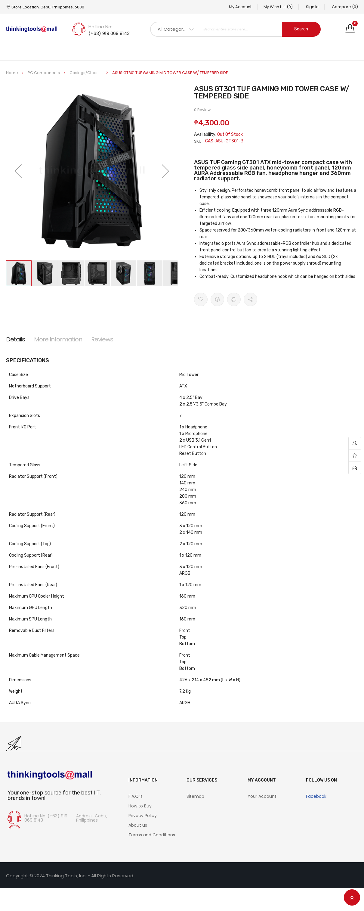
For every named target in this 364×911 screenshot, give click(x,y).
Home (12, 73)
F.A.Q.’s (135, 796)
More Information (58, 339)
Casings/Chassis (86, 73)
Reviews (102, 339)
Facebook (316, 796)
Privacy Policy (142, 815)
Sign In (312, 7)
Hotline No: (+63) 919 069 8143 (45, 818)
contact (355, 468)
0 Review (202, 109)
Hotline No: (100, 26)
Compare (345, 7)
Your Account (262, 796)
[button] (18, 171)
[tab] (15, 339)
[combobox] (235, 29)
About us (137, 825)
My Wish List (277, 7)
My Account (239, 7)
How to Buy (140, 806)
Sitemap (195, 796)
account (355, 443)
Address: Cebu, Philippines (91, 818)
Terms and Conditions (151, 835)
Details (15, 339)
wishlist (355, 455)
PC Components (44, 73)
